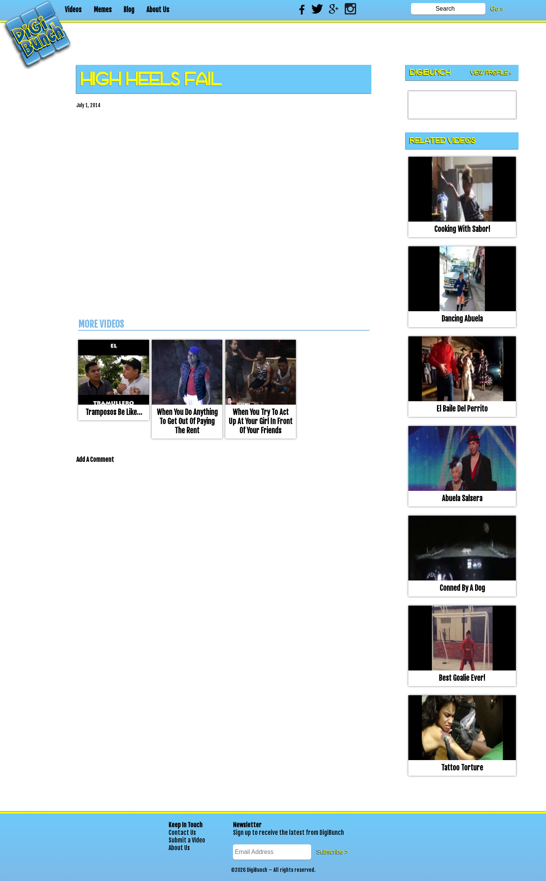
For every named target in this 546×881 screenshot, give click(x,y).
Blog (129, 10)
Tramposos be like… (113, 412)
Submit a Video (187, 840)
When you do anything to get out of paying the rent (187, 421)
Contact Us (182, 832)
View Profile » (491, 73)
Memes (103, 10)
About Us (157, 10)
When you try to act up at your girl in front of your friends (260, 421)
